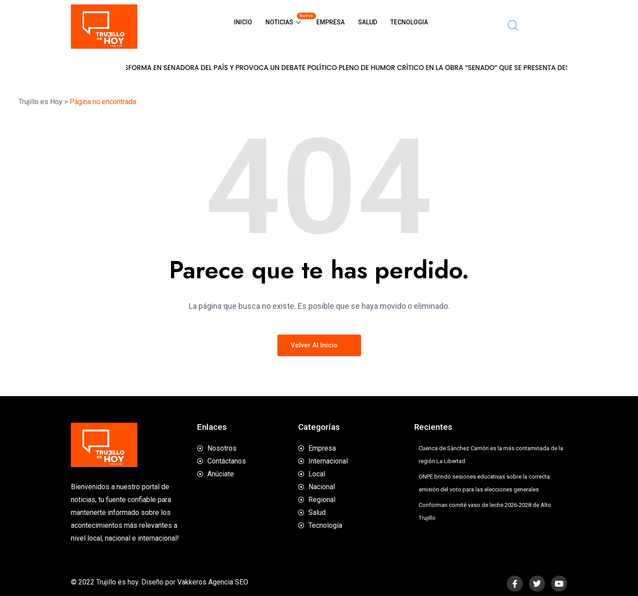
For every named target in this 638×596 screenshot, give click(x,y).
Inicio (243, 22)
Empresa (330, 22)
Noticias (287, 18)
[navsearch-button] (509, 26)
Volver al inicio (319, 345)
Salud (367, 22)
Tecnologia (409, 22)
